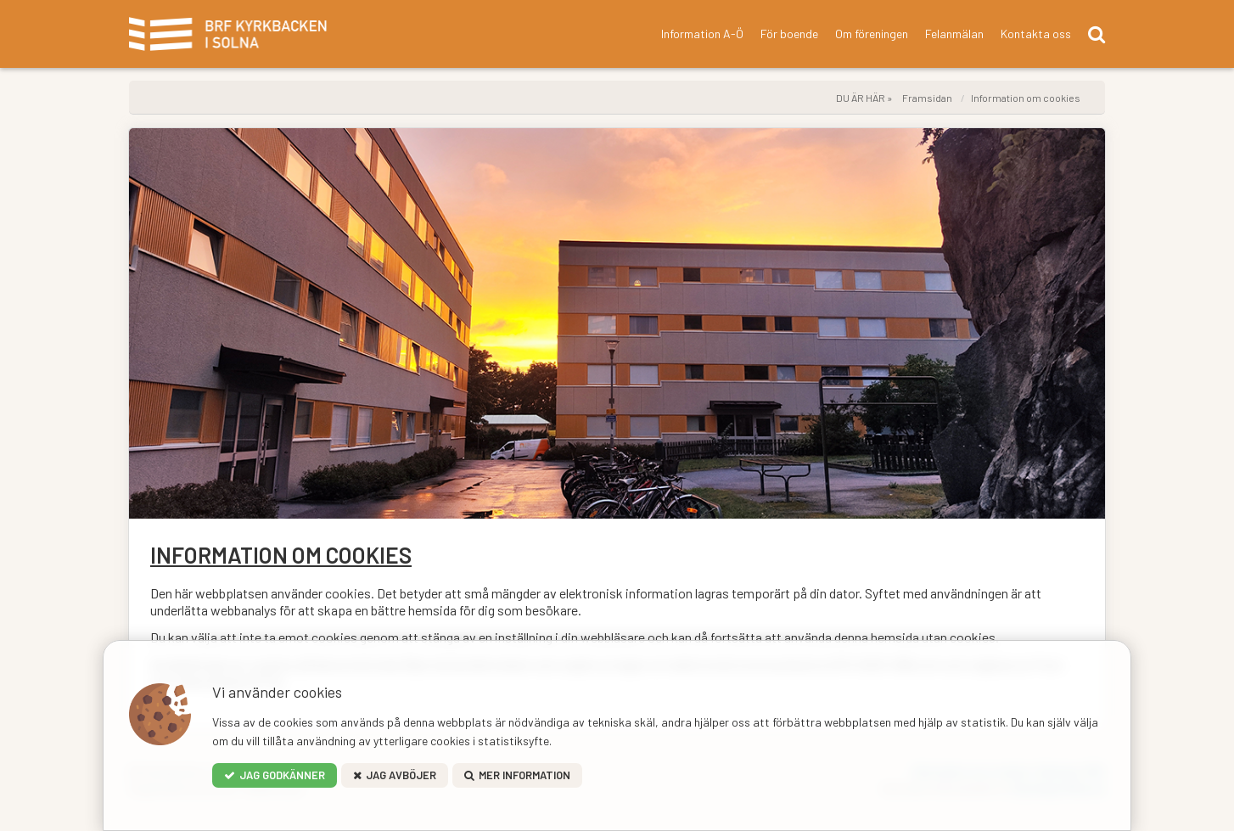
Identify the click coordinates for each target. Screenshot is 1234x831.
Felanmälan (954, 33)
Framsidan (927, 98)
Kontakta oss (1036, 33)
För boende (789, 33)
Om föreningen (871, 33)
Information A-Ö (702, 33)
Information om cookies (1025, 98)
